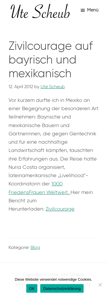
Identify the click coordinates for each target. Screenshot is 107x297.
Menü (92, 10)
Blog (35, 247)
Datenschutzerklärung (61, 288)
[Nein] (100, 285)
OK (32, 288)
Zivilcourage (60, 209)
